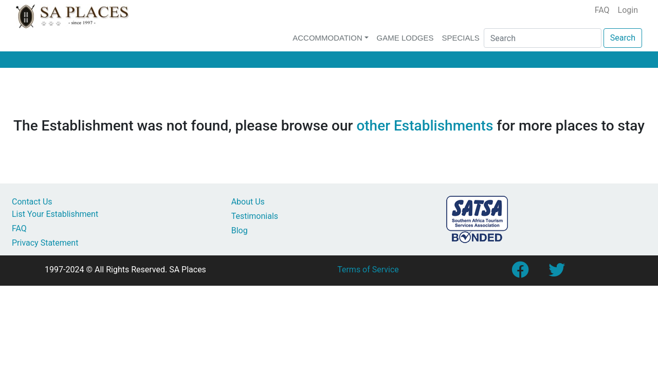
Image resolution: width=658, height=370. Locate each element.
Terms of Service (368, 269)
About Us (248, 202)
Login (628, 10)
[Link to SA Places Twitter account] (557, 273)
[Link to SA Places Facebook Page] (519, 273)
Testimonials (254, 216)
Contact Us (32, 202)
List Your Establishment (55, 214)
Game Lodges (405, 37)
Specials (460, 37)
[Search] (542, 38)
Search (622, 38)
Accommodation (327, 37)
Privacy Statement (45, 243)
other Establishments (424, 125)
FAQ (602, 10)
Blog (239, 230)
